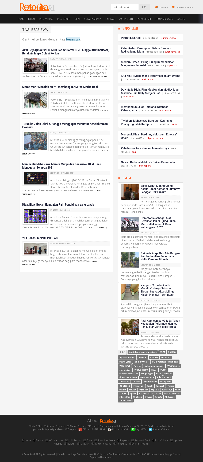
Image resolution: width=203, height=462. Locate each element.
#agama (155, 389)
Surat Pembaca (92, 18)
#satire (170, 386)
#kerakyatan (125, 361)
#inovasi (137, 366)
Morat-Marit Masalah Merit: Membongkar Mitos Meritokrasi (60, 87)
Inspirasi (109, 18)
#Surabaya (167, 389)
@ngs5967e (139, 429)
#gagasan (125, 385)
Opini (77, 18)
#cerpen (123, 393)
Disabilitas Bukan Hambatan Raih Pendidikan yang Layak (58, 204)
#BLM (162, 352)
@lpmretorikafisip (119, 429)
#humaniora (173, 365)
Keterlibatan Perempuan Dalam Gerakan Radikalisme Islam (146, 50)
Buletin (181, 18)
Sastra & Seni (126, 18)
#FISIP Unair (141, 361)
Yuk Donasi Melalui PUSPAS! (40, 238)
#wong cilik (165, 381)
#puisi (133, 393)
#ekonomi (166, 357)
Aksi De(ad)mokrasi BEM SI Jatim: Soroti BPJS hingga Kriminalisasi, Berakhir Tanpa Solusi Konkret (65, 51)
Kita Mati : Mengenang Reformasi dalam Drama (150, 75)
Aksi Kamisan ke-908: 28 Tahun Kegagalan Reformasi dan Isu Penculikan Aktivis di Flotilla (160, 323)
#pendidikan (125, 370)
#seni (158, 373)
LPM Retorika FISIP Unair (92, 429)
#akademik (124, 366)
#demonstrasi (164, 377)
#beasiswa (124, 381)
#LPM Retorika (147, 377)
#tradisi (168, 374)
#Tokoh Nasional (172, 393)
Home (21, 18)
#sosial (143, 357)
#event (122, 389)
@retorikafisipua (159, 429)
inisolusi (109, 457)
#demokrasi (150, 381)
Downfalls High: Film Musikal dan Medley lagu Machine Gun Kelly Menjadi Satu (150, 91)
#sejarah (160, 386)
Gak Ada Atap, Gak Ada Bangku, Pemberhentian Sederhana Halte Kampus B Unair (160, 256)
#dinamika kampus (154, 365)
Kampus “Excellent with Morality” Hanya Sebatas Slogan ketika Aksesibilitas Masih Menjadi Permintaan (157, 290)
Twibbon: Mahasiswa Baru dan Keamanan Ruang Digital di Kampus (147, 122)
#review (132, 389)
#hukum (136, 381)
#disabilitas (124, 397)
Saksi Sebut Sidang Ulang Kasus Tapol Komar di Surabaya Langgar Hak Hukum (160, 189)
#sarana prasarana (128, 374)
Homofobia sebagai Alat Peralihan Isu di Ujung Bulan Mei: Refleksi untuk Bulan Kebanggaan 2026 (158, 222)
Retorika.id (29, 454)
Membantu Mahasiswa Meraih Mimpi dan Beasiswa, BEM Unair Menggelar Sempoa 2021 (61, 165)
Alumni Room (140, 443)
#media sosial (126, 400)
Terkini (31, 18)
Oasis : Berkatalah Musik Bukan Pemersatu (148, 162)
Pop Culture (144, 18)
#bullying (137, 397)
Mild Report (63, 18)
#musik (148, 397)
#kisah (154, 370)
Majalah (84, 443)
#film (177, 389)
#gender (143, 389)
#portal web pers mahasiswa (143, 352)
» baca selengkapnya (97, 77)
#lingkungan (147, 373)
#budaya (154, 357)
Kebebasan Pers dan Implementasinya (145, 148)
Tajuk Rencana (103, 443)
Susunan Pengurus (54, 426)
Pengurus (122, 443)
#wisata (158, 397)
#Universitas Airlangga (165, 361)
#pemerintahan (127, 357)
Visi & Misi (35, 426)
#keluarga (170, 397)
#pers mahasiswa (128, 377)
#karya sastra (141, 370)
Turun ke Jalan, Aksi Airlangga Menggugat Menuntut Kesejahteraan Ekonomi (65, 125)
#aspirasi (138, 385)
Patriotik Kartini (130, 37)
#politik (172, 352)
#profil (150, 386)
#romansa (144, 393)
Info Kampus (46, 18)
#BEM (163, 369)
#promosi (156, 393)
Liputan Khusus (164, 18)
